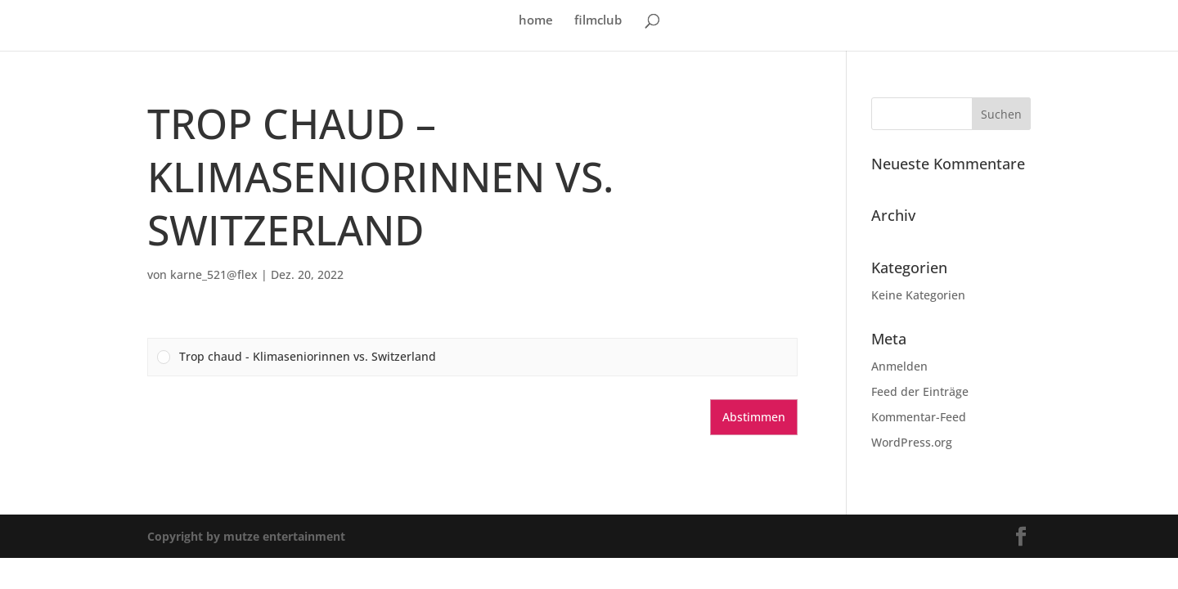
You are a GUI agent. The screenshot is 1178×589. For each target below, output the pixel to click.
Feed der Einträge (920, 391)
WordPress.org (911, 442)
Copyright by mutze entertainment (246, 536)
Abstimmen (753, 417)
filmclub (598, 21)
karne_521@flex (214, 274)
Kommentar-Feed (918, 417)
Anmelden (899, 366)
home (536, 21)
